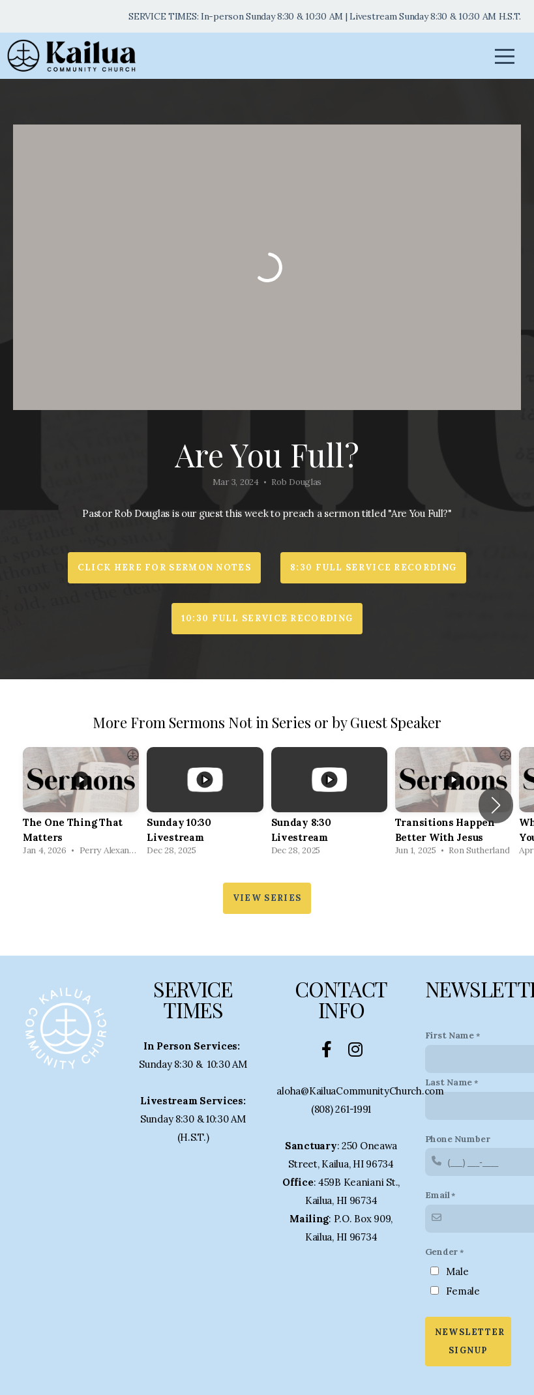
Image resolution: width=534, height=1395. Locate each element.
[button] (496, 805)
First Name (449, 1035)
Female (462, 1291)
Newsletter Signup (470, 1341)
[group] (81, 805)
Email (437, 1195)
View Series (267, 897)
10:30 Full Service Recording (267, 618)
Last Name (448, 1082)
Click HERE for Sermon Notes (164, 567)
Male (457, 1271)
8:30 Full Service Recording (373, 567)
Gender (441, 1251)
